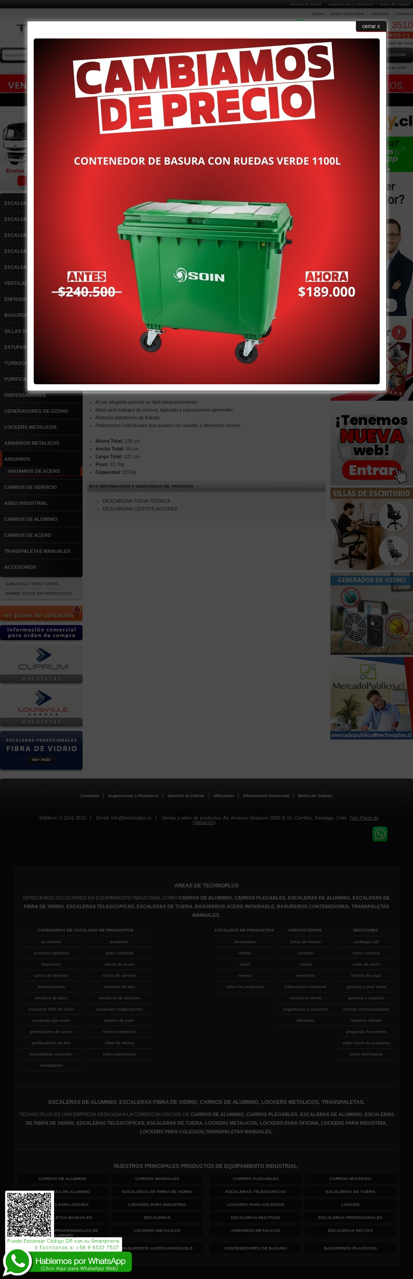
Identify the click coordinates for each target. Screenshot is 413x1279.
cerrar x (371, 26)
